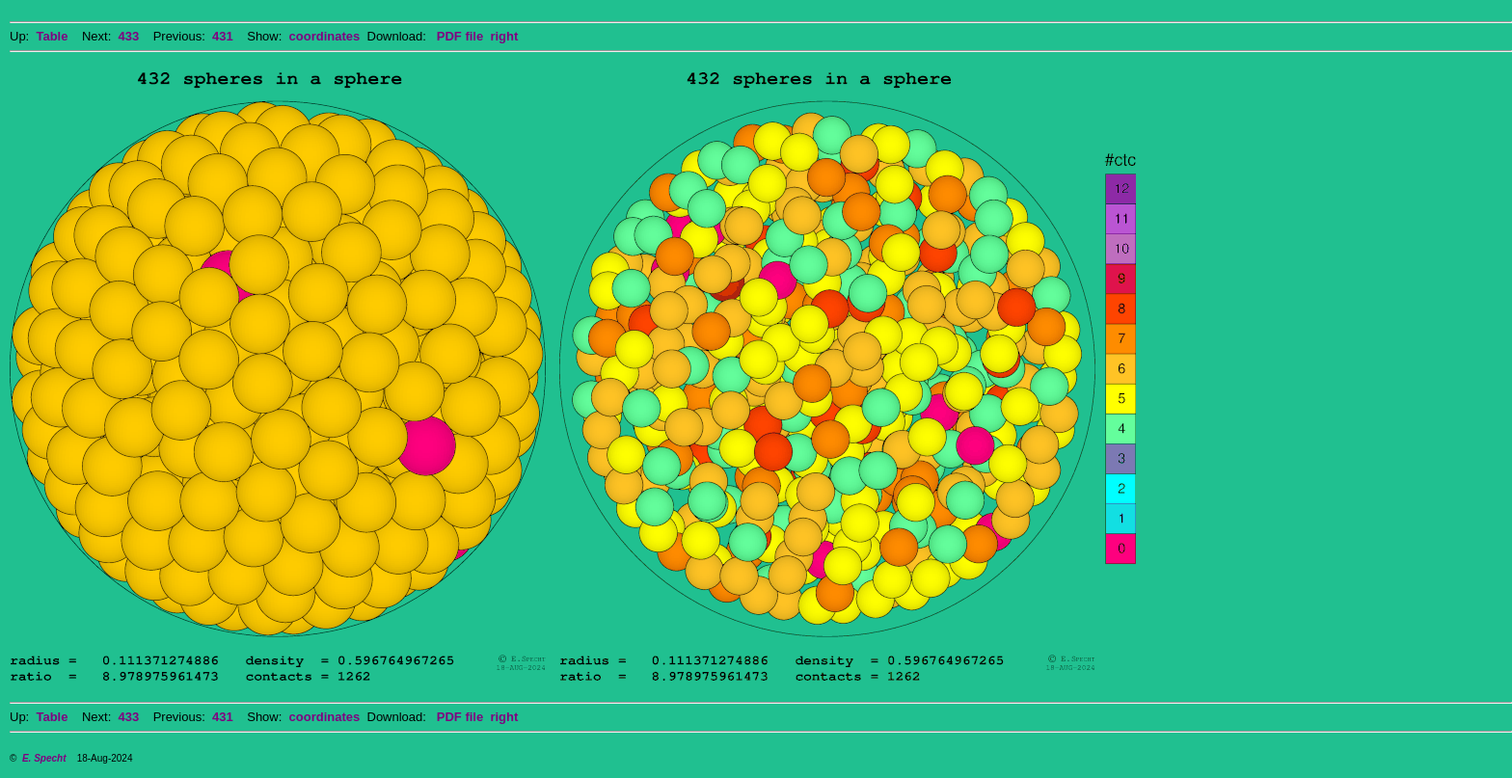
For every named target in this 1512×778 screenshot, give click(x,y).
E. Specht (44, 758)
